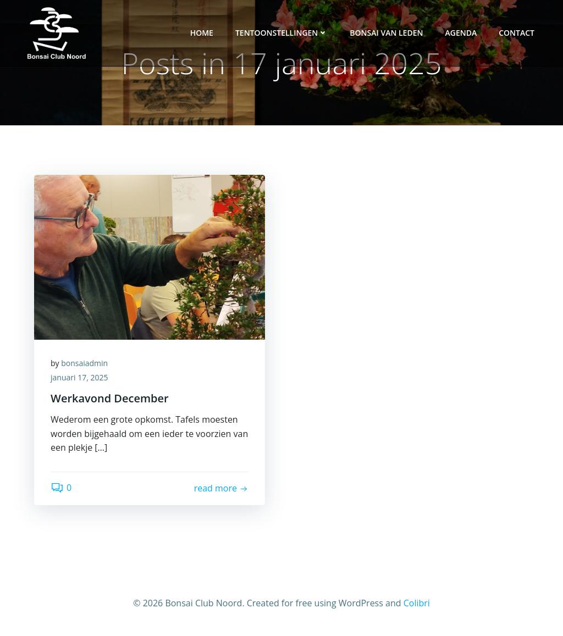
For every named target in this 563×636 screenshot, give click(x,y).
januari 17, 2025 (79, 377)
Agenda (461, 32)
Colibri (417, 603)
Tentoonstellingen (281, 32)
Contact (516, 32)
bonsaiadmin (84, 363)
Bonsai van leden (386, 32)
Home (201, 32)
